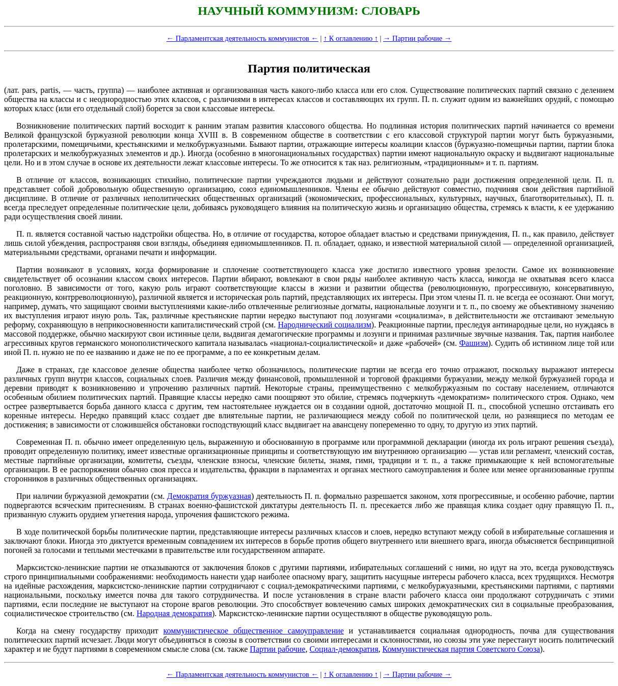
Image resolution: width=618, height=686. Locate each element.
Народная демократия (174, 613)
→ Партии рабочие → (417, 38)
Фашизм (473, 343)
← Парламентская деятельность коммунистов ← (242, 38)
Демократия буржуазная (209, 496)
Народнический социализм (324, 324)
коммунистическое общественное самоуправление (254, 630)
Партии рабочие (277, 649)
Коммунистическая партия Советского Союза (461, 649)
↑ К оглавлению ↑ (351, 38)
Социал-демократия (343, 649)
